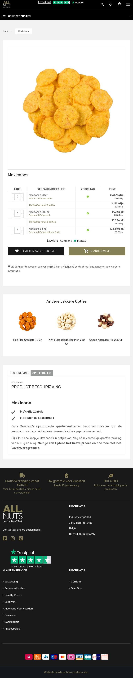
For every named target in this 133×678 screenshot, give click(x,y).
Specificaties (41, 373)
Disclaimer (11, 615)
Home (5, 31)
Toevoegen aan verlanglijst (36, 251)
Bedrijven (10, 601)
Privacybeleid (12, 628)
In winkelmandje (97, 251)
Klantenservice (15, 570)
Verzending (11, 581)
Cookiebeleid (12, 621)
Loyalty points (13, 595)
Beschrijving (19, 373)
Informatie (77, 570)
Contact (76, 581)
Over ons (76, 588)
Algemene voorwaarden (19, 608)
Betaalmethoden (15, 588)
